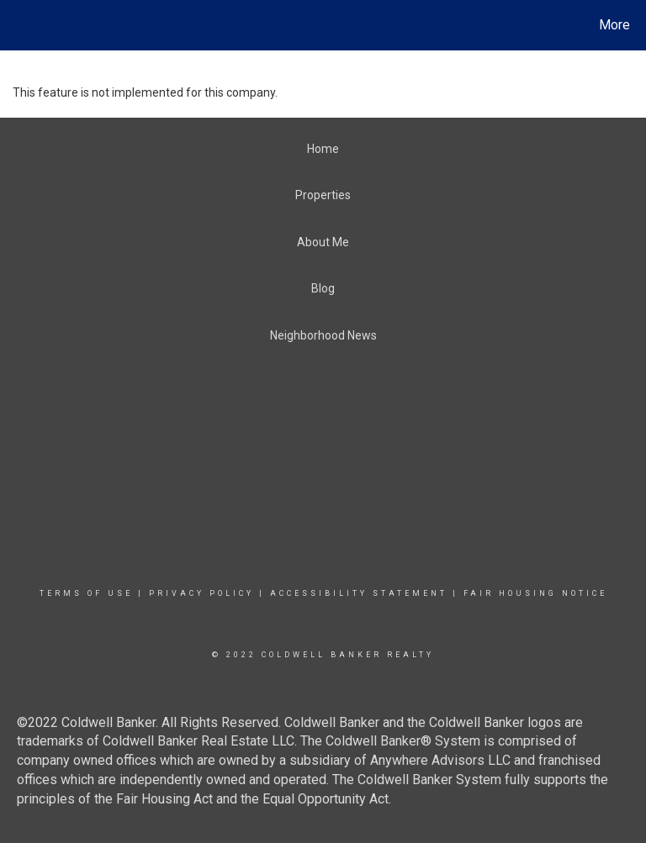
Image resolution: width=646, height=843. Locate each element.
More (614, 25)
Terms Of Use (86, 593)
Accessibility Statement (358, 593)
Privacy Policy (201, 593)
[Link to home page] (16, 25)
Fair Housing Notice (535, 593)
